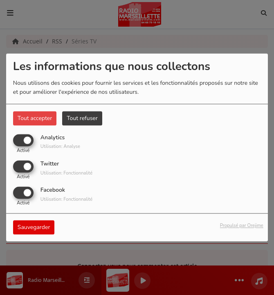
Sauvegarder (34, 227)
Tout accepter (35, 118)
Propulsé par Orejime (241, 226)
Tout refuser (82, 118)
